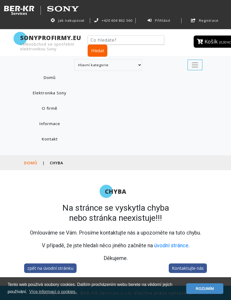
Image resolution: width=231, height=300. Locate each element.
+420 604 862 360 (113, 20)
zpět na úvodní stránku (50, 268)
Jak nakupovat (68, 20)
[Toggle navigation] (195, 65)
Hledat (97, 51)
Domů (54, 77)
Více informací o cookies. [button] (53, 291)
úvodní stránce (171, 245)
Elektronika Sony (49, 92)
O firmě (49, 108)
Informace (49, 123)
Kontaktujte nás (188, 268)
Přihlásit (159, 20)
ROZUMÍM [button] (205, 288)
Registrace (205, 20)
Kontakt (50, 139)
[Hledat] (126, 40)
